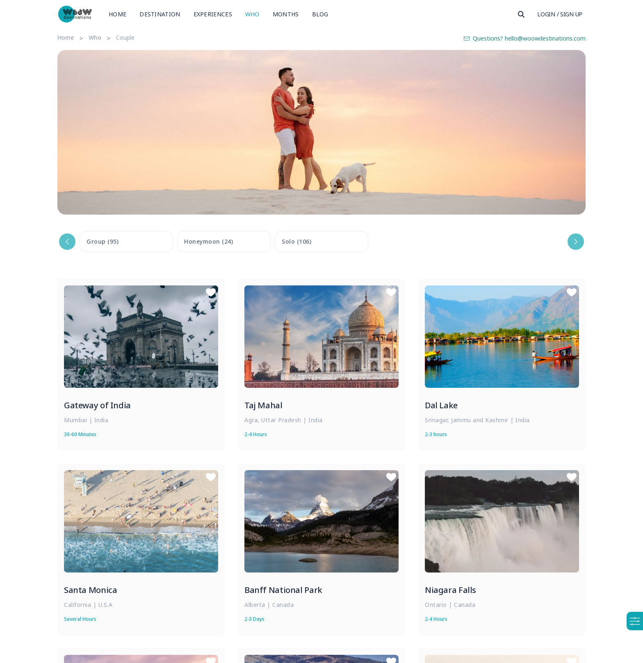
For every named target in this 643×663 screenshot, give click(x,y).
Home (117, 14)
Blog (320, 14)
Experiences (213, 14)
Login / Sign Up (559, 14)
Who (252, 14)
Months (286, 14)
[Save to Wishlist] (211, 293)
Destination (159, 14)
